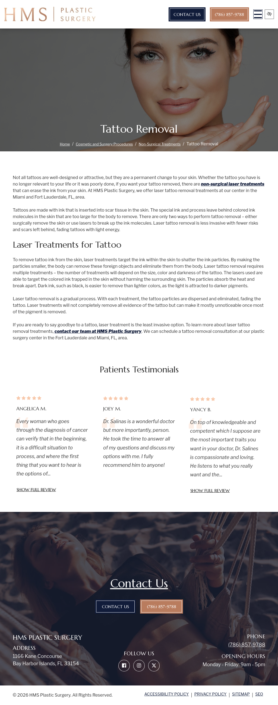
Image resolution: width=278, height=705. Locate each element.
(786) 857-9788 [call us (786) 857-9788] (218, 14)
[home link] (50, 14)
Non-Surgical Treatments (166, 143)
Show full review (36, 506)
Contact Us (175, 14)
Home (54, 143)
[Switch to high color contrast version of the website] (267, 14)
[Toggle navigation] (249, 14)
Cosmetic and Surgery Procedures (100, 143)
